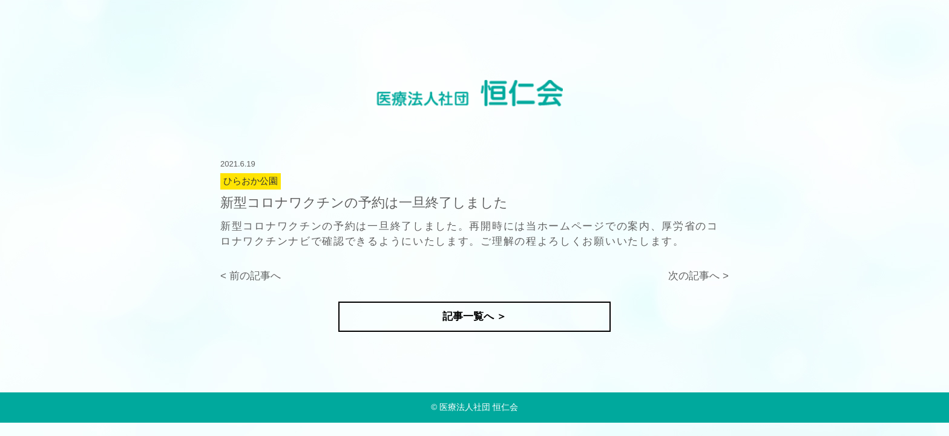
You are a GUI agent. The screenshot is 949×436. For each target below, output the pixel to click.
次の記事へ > (698, 276)
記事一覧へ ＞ (474, 316)
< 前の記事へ (250, 276)
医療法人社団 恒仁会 (478, 407)
